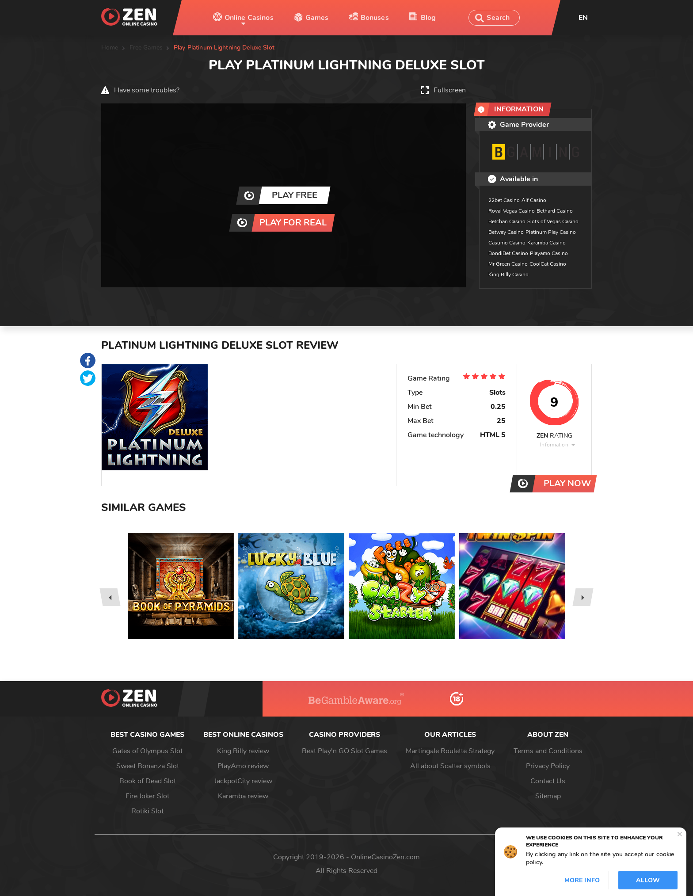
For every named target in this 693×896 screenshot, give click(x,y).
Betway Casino (506, 232)
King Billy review (243, 751)
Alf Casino (534, 200)
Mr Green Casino (508, 264)
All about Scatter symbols (450, 766)
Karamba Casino (546, 242)
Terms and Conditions (548, 751)
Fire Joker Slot (147, 796)
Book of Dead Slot (147, 781)
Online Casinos (249, 18)
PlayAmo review (243, 766)
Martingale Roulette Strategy (450, 751)
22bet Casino (504, 200)
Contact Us (547, 781)
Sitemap (548, 796)
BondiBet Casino (508, 253)
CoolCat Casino (547, 264)
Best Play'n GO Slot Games (344, 751)
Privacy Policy (548, 766)
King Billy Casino (508, 274)
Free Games (146, 47)
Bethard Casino (555, 211)
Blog (428, 18)
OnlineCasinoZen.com (385, 857)
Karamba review (243, 796)
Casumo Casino (506, 242)
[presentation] (109, 597)
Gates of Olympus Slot (147, 751)
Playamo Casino (549, 253)
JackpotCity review (243, 781)
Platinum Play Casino (550, 232)
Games (317, 18)
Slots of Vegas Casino (553, 221)
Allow (648, 880)
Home (109, 47)
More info (582, 880)
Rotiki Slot (147, 811)
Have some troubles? (146, 90)
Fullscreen (450, 90)
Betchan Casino (506, 221)
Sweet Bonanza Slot (147, 766)
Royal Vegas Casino (511, 211)
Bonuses (375, 18)
